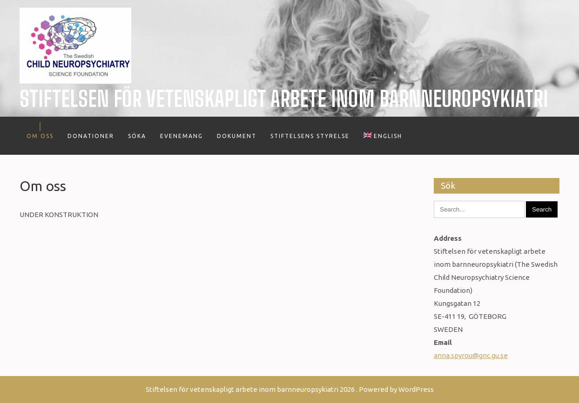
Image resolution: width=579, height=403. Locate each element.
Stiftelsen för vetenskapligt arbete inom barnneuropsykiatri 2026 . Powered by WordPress (290, 389)
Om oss (40, 136)
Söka (137, 136)
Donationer (90, 136)
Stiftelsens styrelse (310, 136)
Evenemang (181, 136)
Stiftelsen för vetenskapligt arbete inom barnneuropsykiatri (284, 99)
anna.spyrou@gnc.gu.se (471, 355)
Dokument (236, 136)
